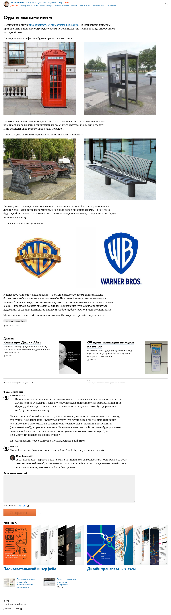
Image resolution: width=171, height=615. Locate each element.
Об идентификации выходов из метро (110, 344)
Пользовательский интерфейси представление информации (26, 583)
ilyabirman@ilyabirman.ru (16, 604)
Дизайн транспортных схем (111, 569)
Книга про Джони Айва (22, 342)
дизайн (17, 326)
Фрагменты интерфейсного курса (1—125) (18, 383)
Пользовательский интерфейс (29, 569)
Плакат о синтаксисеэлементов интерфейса (66, 582)
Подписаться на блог (15, 321)
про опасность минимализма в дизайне (53, 25)
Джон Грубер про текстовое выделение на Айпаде (106, 383)
